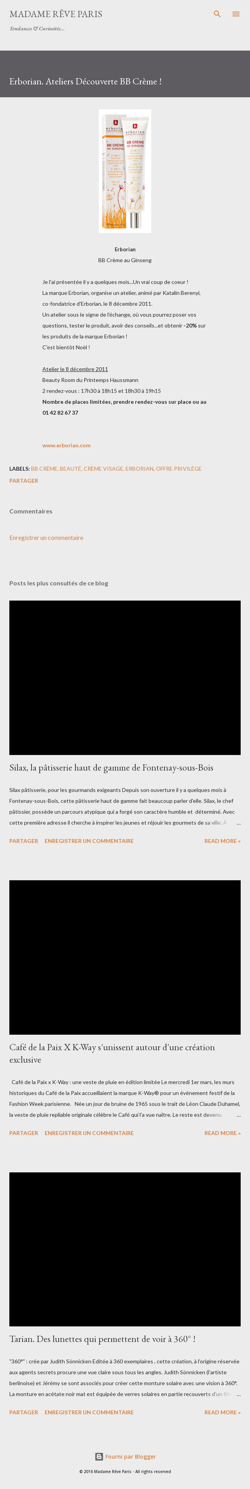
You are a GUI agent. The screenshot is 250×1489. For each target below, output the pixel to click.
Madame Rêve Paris (55, 14)
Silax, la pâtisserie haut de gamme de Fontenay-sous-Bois (111, 767)
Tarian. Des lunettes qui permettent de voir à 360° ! (102, 1339)
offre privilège (179, 468)
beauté (70, 468)
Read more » (223, 840)
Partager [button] (23, 480)
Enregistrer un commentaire (46, 537)
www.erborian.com (66, 445)
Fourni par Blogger (125, 1456)
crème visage (103, 468)
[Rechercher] (217, 14)
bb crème (44, 468)
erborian (140, 468)
